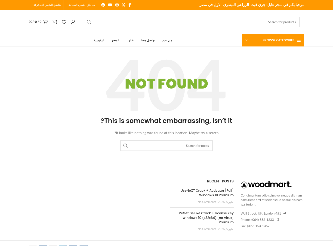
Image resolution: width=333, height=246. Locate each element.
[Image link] (266, 184)
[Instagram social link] (117, 4)
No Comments (207, 202)
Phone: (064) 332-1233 (257, 219)
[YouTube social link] (110, 4)
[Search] (192, 22)
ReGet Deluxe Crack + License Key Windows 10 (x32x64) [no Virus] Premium (206, 217)
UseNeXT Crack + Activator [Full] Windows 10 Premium (207, 192)
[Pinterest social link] (103, 4)
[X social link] (123, 4)
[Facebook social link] (130, 4)
